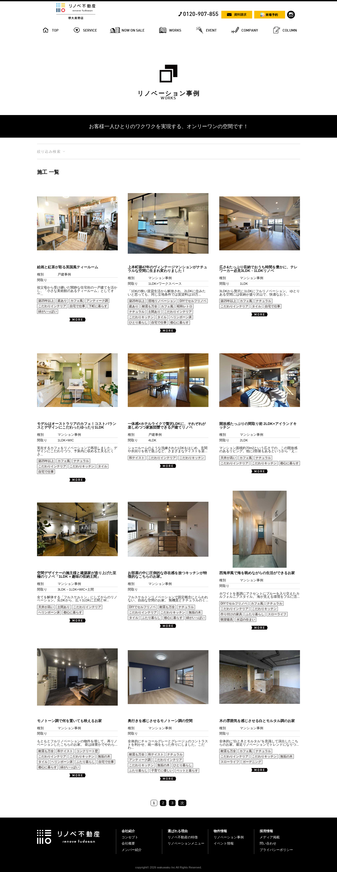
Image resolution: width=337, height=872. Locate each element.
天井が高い (228, 458)
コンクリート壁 (87, 751)
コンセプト (130, 837)
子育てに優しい (162, 770)
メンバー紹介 (132, 849)
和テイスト (136, 458)
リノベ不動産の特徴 (183, 837)
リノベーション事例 (229, 837)
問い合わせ (268, 843)
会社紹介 (128, 831)
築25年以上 (46, 300)
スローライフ (277, 614)
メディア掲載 (270, 837)
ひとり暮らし (138, 322)
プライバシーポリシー (276, 849)
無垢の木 (195, 612)
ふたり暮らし (151, 618)
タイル (162, 317)
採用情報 (266, 831)
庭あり (62, 300)
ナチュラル (136, 312)
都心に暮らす (179, 322)
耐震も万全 (149, 306)
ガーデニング (252, 762)
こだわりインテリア (52, 306)
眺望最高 (227, 619)
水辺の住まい (245, 619)
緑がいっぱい (47, 311)
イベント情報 (224, 843)
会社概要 (128, 843)
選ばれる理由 (178, 831)
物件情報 (220, 831)
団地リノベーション (162, 301)
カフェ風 (76, 300)
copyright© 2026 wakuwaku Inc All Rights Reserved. (168, 867)
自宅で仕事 (77, 306)
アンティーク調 (97, 300)
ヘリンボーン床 (181, 317)
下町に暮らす (98, 306)
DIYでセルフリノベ (193, 301)
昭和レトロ (184, 306)
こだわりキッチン (141, 317)
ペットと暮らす (187, 770)
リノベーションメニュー (186, 843)
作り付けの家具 (231, 614)
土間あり (154, 312)
